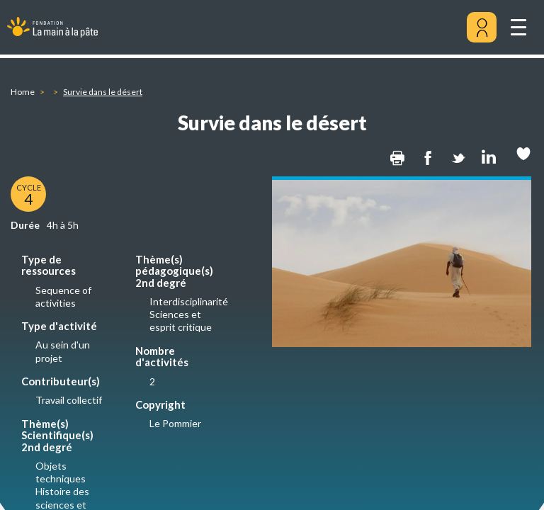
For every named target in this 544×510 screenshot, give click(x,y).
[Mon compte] (482, 27)
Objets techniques (60, 472)
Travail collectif (68, 400)
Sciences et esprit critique (180, 320)
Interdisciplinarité (188, 301)
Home (23, 91)
